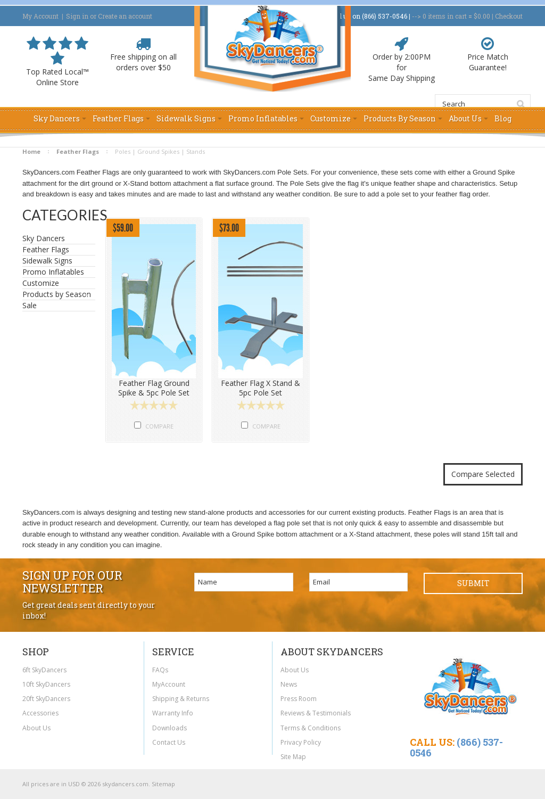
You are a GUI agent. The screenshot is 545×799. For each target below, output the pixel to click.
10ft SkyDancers (46, 684)
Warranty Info (172, 713)
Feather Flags (77, 151)
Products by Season (56, 294)
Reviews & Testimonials (315, 713)
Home (31, 151)
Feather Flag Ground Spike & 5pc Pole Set (153, 388)
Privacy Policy (300, 742)
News (288, 684)
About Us (36, 727)
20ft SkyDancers (46, 698)
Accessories (40, 713)
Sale (29, 305)
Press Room (298, 698)
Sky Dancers (55, 238)
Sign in (77, 16)
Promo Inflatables (55, 272)
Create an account (125, 16)
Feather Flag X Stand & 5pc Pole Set (260, 388)
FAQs (160, 669)
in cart (445, 16)
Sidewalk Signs (55, 261)
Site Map (293, 756)
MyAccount (168, 684)
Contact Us (168, 742)
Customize (40, 283)
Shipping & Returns (180, 698)
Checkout (509, 16)
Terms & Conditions (310, 727)
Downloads (169, 727)
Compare (159, 426)
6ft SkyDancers (44, 669)
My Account (40, 16)
